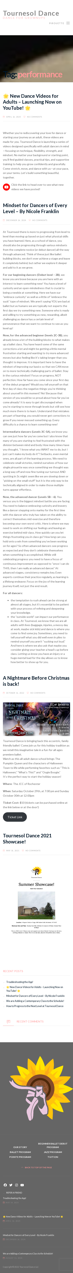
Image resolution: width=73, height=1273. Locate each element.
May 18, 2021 (12, 851)
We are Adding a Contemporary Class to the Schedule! (35, 1001)
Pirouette (59, 22)
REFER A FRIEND (14, 1193)
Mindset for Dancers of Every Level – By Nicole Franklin (35, 208)
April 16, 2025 (13, 117)
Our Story (20, 1147)
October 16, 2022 (15, 693)
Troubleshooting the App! (19, 982)
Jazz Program (53, 1152)
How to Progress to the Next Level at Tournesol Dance (34, 1006)
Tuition (52, 1156)
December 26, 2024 (16, 220)
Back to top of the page (36, 1167)
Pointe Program (20, 1156)
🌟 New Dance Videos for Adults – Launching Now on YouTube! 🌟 (32, 102)
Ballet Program (20, 1152)
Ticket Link (14, 817)
